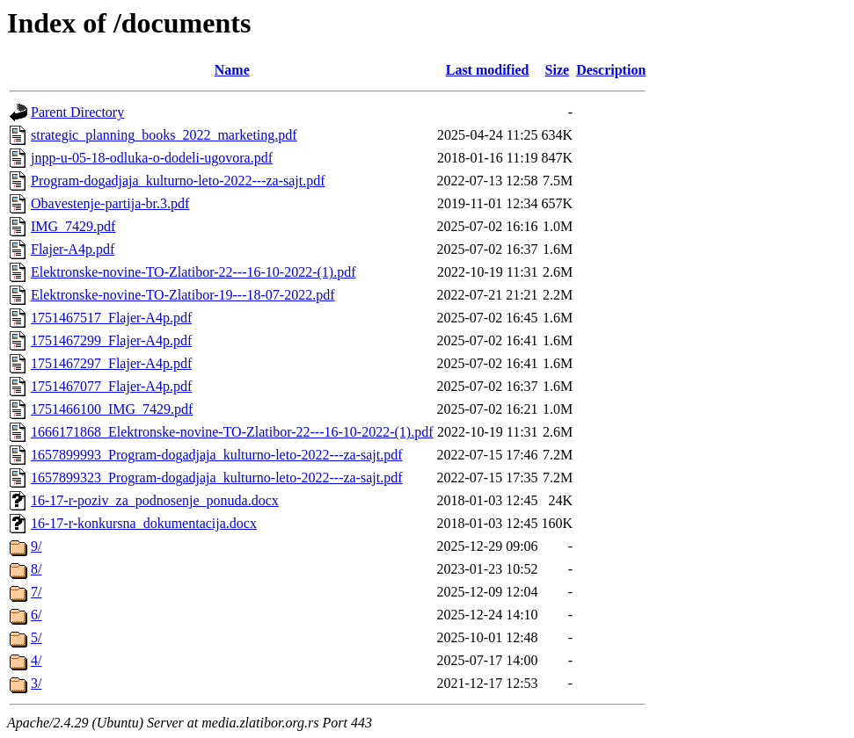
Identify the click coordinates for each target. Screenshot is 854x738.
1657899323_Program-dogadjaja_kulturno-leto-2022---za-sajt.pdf (217, 477)
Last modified (487, 69)
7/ (36, 591)
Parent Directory (77, 112)
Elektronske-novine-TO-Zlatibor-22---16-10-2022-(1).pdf (193, 271)
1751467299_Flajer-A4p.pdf (111, 340)
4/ (36, 660)
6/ (36, 614)
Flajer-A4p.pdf (72, 249)
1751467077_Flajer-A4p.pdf (111, 386)
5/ (36, 637)
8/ (36, 568)
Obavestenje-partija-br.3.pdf (110, 203)
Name (232, 69)
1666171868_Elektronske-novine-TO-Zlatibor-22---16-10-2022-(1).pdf (232, 431)
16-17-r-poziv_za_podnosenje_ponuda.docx (155, 500)
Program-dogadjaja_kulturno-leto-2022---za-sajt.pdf (178, 180)
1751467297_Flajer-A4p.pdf (111, 363)
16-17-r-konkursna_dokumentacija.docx (144, 523)
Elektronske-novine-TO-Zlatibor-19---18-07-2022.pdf (183, 294)
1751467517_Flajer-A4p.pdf (111, 317)
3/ (36, 683)
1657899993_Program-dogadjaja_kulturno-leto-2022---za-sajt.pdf (217, 454)
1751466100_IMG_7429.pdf (112, 409)
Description (611, 69)
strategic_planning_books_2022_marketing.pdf (164, 134)
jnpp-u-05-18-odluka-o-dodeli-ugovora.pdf (152, 157)
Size (557, 69)
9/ (36, 546)
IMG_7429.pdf (73, 226)
